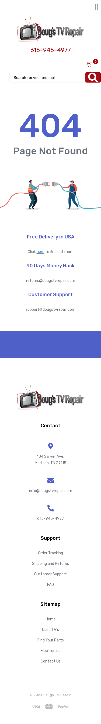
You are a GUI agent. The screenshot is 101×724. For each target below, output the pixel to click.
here (40, 252)
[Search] (93, 77)
